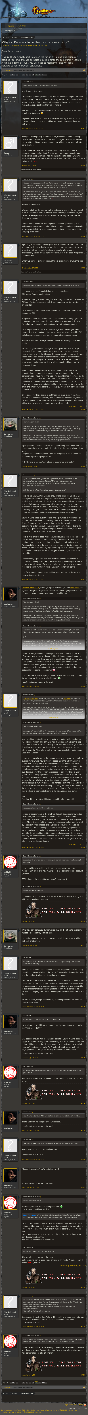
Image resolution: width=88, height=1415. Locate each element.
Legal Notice (68, 1405)
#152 (83, 1007)
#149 (83, 847)
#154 (83, 1103)
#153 (83, 1058)
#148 (83, 686)
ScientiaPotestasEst (10, 98)
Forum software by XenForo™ (58, 1410)
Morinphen (8, 604)
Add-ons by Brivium (22, 1412)
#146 (83, 466)
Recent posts (9, 30)
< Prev (13, 75)
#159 (83, 1327)
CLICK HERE (36, 65)
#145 (83, 409)
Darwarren (8, 434)
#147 (83, 579)
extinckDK (33, 45)
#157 (83, 1187)
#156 (83, 1159)
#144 (83, 268)
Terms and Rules (70, 1408)
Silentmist (8, 261)
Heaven (7, 153)
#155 (83, 1130)
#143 (83, 236)
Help (75, 1405)
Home (81, 1405)
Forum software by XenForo (20, 1410)
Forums (10, 25)
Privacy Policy (82, 1408)
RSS (85, 1405)
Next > (44, 75)
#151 (83, 945)
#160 (83, 1375)
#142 (83, 165)
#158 (83, 1287)
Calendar (22, 25)
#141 (83, 128)
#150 (83, 921)
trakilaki (7, 872)
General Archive (17, 45)
